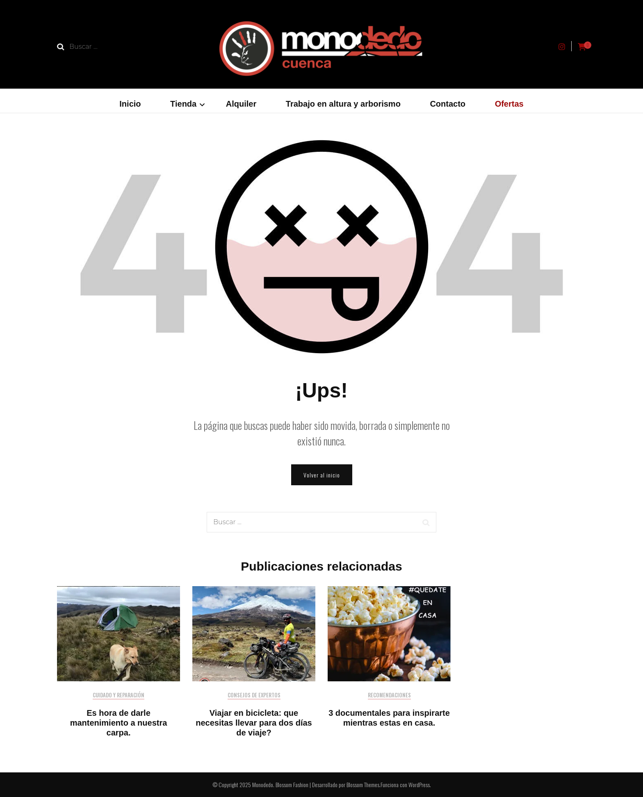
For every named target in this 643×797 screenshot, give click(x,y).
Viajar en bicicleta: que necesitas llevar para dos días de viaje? (254, 722)
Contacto (447, 103)
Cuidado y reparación (118, 695)
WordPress (419, 784)
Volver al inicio (321, 474)
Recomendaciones (389, 695)
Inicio (130, 103)
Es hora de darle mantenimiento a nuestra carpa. (118, 722)
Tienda (183, 103)
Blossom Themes (363, 784)
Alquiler (241, 103)
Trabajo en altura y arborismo (343, 103)
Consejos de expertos (254, 695)
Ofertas (509, 103)
